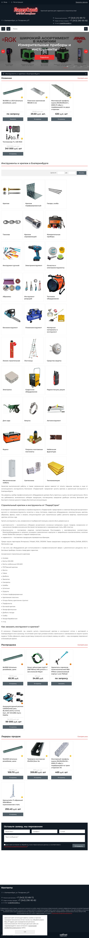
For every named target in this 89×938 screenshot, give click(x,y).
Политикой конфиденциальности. (62, 932)
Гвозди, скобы (54, 217)
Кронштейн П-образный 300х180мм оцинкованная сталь (12, 854)
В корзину (37, 125)
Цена (52, 186)
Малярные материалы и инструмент (53, 346)
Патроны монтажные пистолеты (30, 471)
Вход (5, 2)
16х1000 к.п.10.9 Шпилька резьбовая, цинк (12, 109)
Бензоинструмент (10, 344)
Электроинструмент (34, 280)
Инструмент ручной (11, 280)
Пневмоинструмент (33, 344)
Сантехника (30, 503)
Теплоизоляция (55, 503)
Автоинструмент (55, 439)
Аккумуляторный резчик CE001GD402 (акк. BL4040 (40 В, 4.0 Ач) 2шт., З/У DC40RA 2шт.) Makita (12, 749)
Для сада (7, 439)
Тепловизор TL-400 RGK (13, 155)
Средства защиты (55, 378)
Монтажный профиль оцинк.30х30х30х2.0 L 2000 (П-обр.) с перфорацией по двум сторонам (61, 111)
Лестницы (29, 378)
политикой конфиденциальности (15, 898)
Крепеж (6, 217)
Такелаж (6, 249)
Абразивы (7, 312)
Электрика (7, 408)
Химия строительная (12, 378)
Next (86, 51)
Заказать (13, 125)
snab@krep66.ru (65, 23)
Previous (3, 51)
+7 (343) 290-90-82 (79, 20)
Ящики (6, 469)
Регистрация (18, 2)
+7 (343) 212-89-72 (76, 18)
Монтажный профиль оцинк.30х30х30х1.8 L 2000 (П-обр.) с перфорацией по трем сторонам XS (61, 808)
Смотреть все (83, 78)
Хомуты (28, 439)
